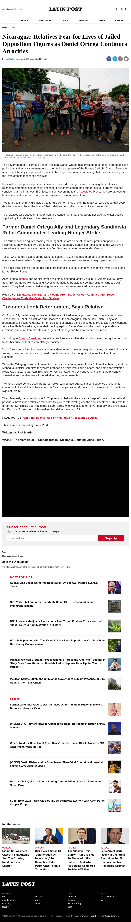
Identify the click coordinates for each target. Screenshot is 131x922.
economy (6, 903)
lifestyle (6, 907)
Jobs (70, 907)
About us (72, 896)
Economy (83, 20)
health (38, 903)
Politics (24, 20)
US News (6, 848)
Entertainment (45, 20)
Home (4, 28)
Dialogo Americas (29, 338)
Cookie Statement (111, 916)
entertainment (9, 900)
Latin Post (65, 9)
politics (38, 896)
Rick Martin (10, 59)
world (37, 900)
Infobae (23, 278)
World (65, 20)
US (9, 20)
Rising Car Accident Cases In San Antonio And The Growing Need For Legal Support (15, 858)
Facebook (109, 896)
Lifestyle (119, 20)
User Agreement (78, 916)
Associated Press (89, 191)
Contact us (73, 900)
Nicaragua (6, 556)
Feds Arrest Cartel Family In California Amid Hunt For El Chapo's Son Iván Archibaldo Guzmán (113, 858)
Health (102, 20)
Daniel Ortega (17, 556)
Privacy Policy (74, 903)
